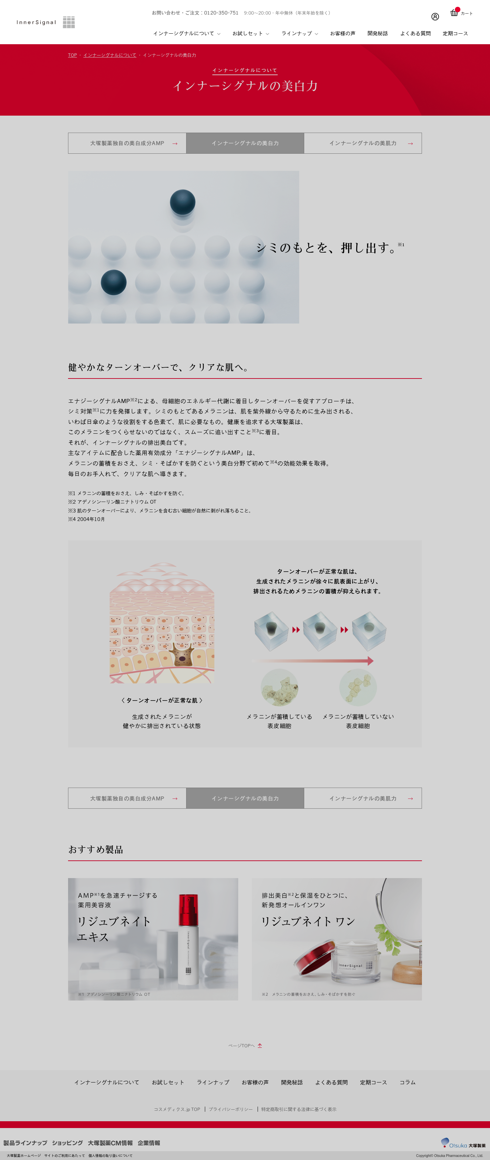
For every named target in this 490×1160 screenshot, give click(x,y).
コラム (407, 1082)
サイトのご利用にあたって (64, 1156)
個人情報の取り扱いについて (110, 1156)
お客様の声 (343, 33)
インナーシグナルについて (186, 33)
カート (467, 13)
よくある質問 (415, 33)
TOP (72, 55)
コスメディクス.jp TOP (177, 1109)
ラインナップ (299, 33)
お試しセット (250, 33)
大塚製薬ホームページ (24, 1156)
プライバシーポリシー (231, 1109)
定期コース (455, 33)
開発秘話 (378, 33)
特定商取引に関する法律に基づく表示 (299, 1109)
